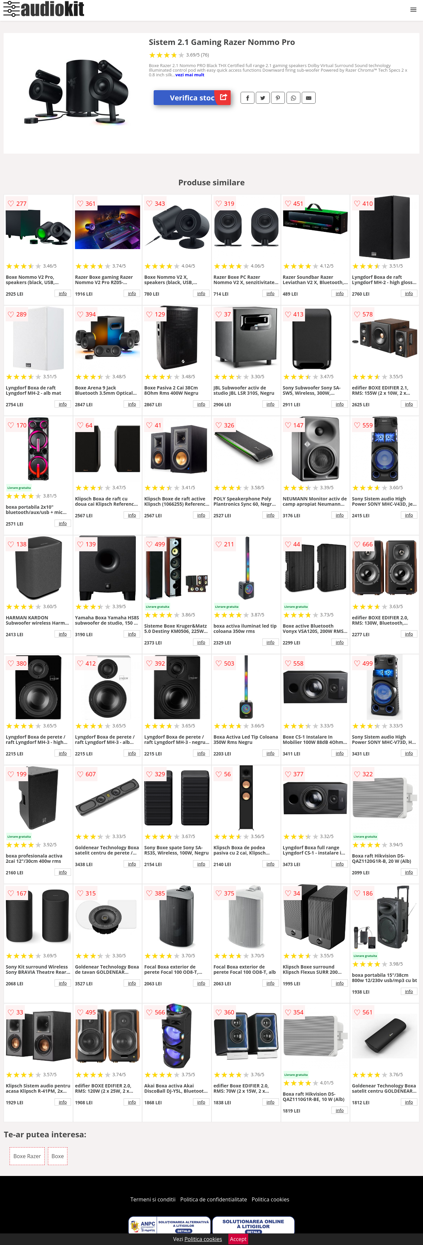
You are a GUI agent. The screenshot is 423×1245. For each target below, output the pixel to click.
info (63, 293)
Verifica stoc (200, 97)
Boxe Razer (27, 1156)
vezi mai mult (190, 75)
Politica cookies (270, 1199)
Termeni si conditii (153, 1199)
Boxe (58, 1156)
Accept (238, 1239)
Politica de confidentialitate (213, 1199)
